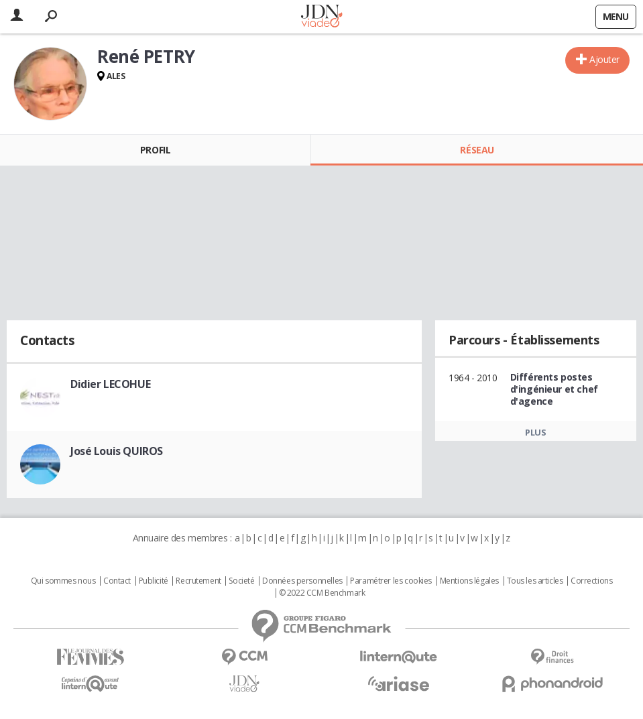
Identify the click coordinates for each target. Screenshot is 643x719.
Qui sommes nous (63, 581)
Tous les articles (535, 581)
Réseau (476, 149)
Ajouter (604, 59)
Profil (155, 149)
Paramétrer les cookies (391, 581)
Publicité (153, 581)
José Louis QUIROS (116, 451)
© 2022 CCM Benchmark (322, 593)
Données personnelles (302, 581)
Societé (241, 581)
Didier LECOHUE (110, 384)
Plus (535, 432)
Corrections (591, 581)
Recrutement (198, 581)
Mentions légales (469, 581)
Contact (117, 581)
